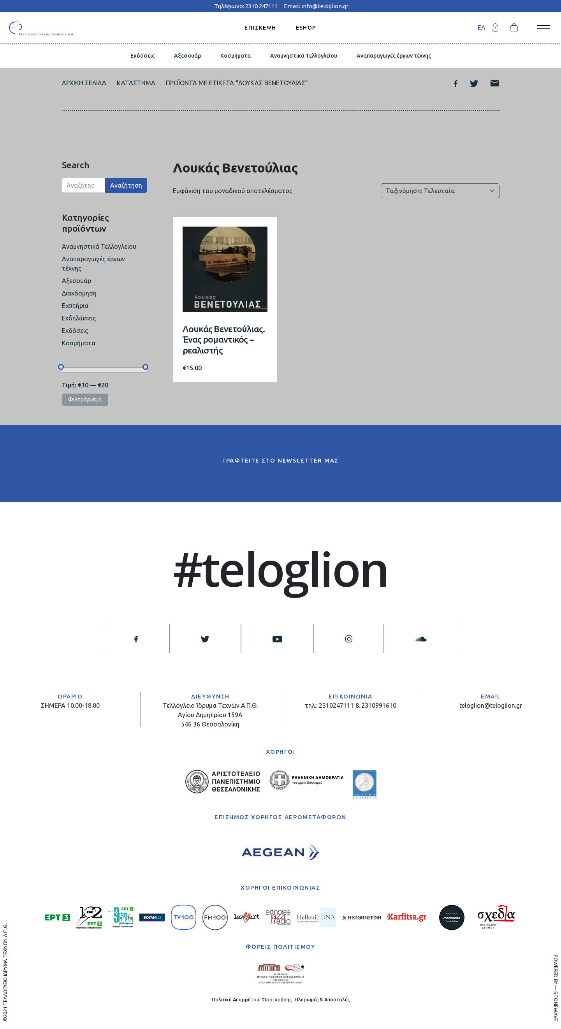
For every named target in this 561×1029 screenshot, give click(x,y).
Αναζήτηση (126, 185)
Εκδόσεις (142, 56)
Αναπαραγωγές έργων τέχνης (394, 56)
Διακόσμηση (79, 293)
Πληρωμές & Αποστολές (322, 999)
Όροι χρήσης (277, 999)
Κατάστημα (136, 82)
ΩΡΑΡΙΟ (70, 696)
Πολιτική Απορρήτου (235, 999)
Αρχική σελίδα (84, 82)
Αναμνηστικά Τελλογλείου (303, 56)
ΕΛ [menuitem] (481, 27)
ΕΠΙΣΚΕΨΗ (260, 27)
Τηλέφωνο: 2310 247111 (246, 6)
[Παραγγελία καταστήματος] (440, 190)
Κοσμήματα (235, 56)
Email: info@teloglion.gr (316, 6)
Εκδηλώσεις (79, 318)
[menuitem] (481, 27)
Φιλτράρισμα (85, 399)
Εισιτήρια (75, 305)
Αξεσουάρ (187, 56)
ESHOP (306, 27)
